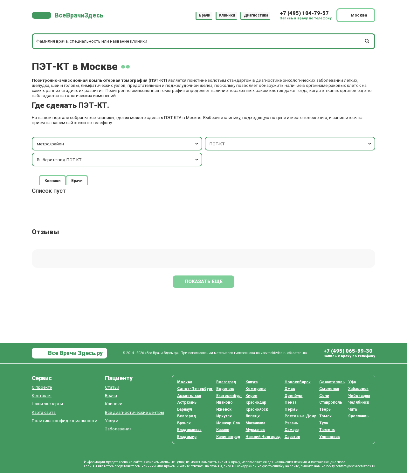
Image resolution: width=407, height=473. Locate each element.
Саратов (292, 437)
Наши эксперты (47, 403)
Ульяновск (329, 437)
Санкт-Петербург (195, 388)
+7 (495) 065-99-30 (347, 351)
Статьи (112, 387)
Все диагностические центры (134, 412)
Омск (290, 388)
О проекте (42, 387)
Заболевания (118, 429)
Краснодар (255, 402)
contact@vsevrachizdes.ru (355, 466)
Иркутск (224, 416)
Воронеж (225, 388)
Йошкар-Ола (228, 423)
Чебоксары (359, 395)
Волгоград (226, 382)
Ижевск (223, 409)
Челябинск (358, 402)
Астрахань (187, 402)
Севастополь (332, 382)
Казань (222, 430)
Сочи (324, 395)
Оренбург (294, 395)
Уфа (352, 382)
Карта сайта (44, 412)
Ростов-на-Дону (300, 416)
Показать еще (204, 281)
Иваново (224, 402)
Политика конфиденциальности (64, 420)
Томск (325, 416)
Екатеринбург (229, 395)
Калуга (251, 382)
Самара (292, 430)
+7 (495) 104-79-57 (304, 13)
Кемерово (255, 388)
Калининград (228, 437)
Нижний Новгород (263, 437)
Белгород (186, 416)
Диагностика (256, 15)
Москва (184, 382)
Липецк (252, 416)
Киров (251, 395)
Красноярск (256, 409)
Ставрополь (330, 402)
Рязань (291, 423)
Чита (352, 409)
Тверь (325, 409)
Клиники (227, 15)
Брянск (184, 423)
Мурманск (255, 430)
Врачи (204, 15)
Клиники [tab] (52, 180)
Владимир (187, 437)
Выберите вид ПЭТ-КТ (118, 159)
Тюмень (327, 430)
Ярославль (358, 416)
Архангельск (189, 395)
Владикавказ (189, 430)
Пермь (291, 409)
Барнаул (184, 409)
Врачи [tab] (76, 180)
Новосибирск (298, 382)
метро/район (118, 143)
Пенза (290, 402)
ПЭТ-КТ (291, 143)
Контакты (42, 395)
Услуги (111, 420)
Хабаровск (358, 388)
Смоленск (329, 388)
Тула (323, 423)
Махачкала (255, 423)
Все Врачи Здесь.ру (75, 353)
